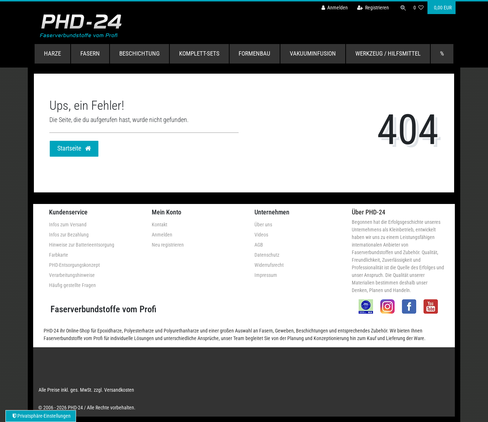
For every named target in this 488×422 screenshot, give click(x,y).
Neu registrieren (168, 245)
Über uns (263, 224)
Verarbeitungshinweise (72, 275)
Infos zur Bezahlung (69, 235)
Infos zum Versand (67, 224)
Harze (52, 53)
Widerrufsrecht (269, 265)
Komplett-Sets (199, 53)
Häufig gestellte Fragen (72, 285)
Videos (261, 235)
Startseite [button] (74, 148)
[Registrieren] (371, 7)
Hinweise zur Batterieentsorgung (81, 245)
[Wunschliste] (418, 7)
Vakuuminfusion (313, 53)
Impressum (265, 275)
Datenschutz (266, 255)
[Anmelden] (333, 7)
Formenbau (254, 53)
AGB (258, 245)
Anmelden (162, 235)
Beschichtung (139, 53)
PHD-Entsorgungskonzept (74, 265)
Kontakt (159, 224)
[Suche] (402, 7)
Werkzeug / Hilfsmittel (388, 53)
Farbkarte (58, 255)
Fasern (90, 53)
